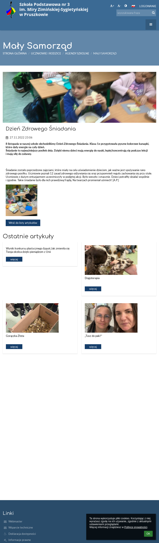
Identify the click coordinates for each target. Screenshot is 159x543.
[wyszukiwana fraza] (136, 12)
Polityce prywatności (135, 527)
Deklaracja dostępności (22, 533)
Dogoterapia (92, 278)
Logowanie (147, 6)
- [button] (119, 5)
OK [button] (148, 533)
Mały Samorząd (105, 53)
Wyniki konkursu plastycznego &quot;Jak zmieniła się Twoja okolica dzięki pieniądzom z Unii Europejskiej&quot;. (38, 250)
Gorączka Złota (15, 335)
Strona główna (15, 53)
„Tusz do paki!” (93, 335)
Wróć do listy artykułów (23, 222)
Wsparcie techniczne (20, 527)
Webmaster (15, 521)
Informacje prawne (19, 540)
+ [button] (112, 5)
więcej (14, 259)
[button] (133, 6)
